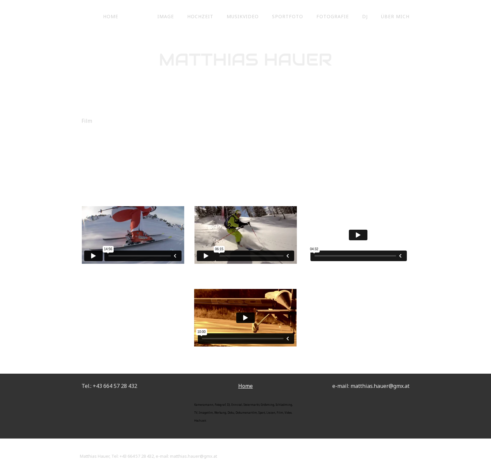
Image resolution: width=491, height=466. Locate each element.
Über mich (395, 16)
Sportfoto (287, 16)
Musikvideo (243, 16)
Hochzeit (200, 16)
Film (138, 16)
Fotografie (332, 16)
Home (110, 16)
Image (165, 16)
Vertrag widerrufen (105, 449)
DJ (365, 16)
